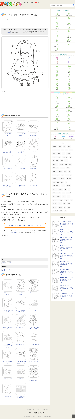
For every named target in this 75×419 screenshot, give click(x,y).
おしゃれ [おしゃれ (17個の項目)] (69, 178)
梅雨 (69, 33)
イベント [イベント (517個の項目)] (55, 146)
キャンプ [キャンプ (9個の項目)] (69, 192)
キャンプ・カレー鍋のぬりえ (34, 345)
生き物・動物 (69, 107)
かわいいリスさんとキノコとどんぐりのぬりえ (21, 362)
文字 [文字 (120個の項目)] (63, 153)
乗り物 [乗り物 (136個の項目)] (70, 150)
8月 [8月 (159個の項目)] (66, 150)
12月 (69, 89)
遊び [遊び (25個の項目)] (62, 175)
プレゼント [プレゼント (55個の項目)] (55, 164)
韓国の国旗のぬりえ (8, 378)
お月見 (57, 41)
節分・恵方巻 (69, 15)
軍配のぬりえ (8, 396)
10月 (69, 85)
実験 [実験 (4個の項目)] (64, 203)
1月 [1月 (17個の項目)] (58, 182)
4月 (69, 72)
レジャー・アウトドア (69, 124)
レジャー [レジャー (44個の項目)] (62, 167)
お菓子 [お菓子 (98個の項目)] (54, 157)
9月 (57, 85)
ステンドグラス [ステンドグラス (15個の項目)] (56, 185)
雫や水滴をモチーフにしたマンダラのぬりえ (34, 379)
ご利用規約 (54, 1)
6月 (69, 76)
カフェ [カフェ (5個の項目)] (54, 200)
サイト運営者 (72, 1)
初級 (3, 262)
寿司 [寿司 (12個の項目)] (59, 192)
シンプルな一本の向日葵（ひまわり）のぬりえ (34, 328)
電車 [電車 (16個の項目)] (62, 182)
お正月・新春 (57, 15)
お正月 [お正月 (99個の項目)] (68, 153)
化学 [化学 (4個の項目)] (69, 203)
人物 (57, 98)
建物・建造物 (57, 120)
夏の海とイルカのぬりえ (21, 168)
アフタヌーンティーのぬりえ (34, 362)
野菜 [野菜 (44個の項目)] (68, 167)
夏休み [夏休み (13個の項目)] (54, 192)
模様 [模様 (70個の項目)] (57, 160)
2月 (69, 68)
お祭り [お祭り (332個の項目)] (69, 146)
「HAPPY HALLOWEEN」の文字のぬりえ (8, 346)
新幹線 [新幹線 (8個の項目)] (58, 196)
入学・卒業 (69, 24)
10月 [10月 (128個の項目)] (59, 153)
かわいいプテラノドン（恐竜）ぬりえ (7, 186)
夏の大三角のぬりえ (33, 185)
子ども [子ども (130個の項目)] (54, 153)
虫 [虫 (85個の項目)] (53, 160)
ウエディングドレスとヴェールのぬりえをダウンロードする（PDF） (24, 225)
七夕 (57, 37)
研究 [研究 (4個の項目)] (60, 203)
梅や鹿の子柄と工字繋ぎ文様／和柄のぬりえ (21, 397)
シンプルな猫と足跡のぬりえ (8, 134)
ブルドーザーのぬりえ (33, 310)
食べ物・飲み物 (69, 98)
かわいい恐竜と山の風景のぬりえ (8, 311)
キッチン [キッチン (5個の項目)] (66, 200)
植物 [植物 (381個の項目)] (64, 146)
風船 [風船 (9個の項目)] (54, 196)
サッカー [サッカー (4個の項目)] (55, 203)
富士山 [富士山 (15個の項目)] (63, 185)
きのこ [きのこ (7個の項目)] (64, 196)
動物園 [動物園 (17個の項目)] (54, 178)
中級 (63, 138)
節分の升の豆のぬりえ (20, 327)
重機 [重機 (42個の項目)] (54, 171)
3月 (57, 72)
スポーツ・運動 (57, 124)
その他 (9, 262)
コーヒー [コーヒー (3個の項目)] (55, 207)
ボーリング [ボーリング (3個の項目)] (55, 210)
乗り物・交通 (69, 111)
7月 (57, 81)
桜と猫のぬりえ (33, 292)
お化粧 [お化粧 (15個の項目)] (60, 189)
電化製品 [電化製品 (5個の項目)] (60, 200)
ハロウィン (69, 46)
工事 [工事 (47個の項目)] (54, 167)
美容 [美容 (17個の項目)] (54, 182)
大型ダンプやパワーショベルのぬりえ (8, 293)
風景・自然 (57, 107)
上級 (71, 138)
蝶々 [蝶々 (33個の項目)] (54, 175)
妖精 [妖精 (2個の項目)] (65, 210)
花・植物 (57, 103)
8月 (69, 81)
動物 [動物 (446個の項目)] (60, 146)
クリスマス (57, 50)
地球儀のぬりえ (33, 168)
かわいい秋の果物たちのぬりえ (21, 293)
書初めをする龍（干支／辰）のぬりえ (21, 152)
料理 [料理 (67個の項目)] (62, 160)
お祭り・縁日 (69, 37)
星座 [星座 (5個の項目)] (71, 200)
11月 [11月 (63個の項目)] (66, 160)
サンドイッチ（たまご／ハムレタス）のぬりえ (8, 152)
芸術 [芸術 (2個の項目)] (61, 210)
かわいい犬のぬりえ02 (20, 344)
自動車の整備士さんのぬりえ (21, 379)
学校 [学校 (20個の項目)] (67, 175)
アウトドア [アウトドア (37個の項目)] (59, 171)
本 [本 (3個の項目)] (64, 207)
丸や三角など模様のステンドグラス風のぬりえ (21, 186)
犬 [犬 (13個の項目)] (69, 189)
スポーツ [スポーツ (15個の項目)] (55, 189)
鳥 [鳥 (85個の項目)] (70, 157)
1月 (57, 68)
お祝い (4, 270)
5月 (57, 76)
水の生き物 (57, 111)
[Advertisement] (27, 23)
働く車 (57, 116)
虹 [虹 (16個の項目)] (66, 182)
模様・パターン (57, 129)
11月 (57, 89)
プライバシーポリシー (63, 1)
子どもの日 (57, 28)
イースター (57, 24)
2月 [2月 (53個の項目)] (66, 164)
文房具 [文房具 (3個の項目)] (60, 207)
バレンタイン (57, 19)
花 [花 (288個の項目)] (58, 150)
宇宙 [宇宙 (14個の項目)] (65, 189)
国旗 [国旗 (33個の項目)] (70, 171)
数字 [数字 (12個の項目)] (63, 192)
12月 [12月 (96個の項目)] (59, 157)
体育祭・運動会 (57, 46)
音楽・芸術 (69, 120)
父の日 (57, 33)
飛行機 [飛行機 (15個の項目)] (68, 185)
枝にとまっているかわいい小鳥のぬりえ (34, 134)
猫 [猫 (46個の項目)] (57, 167)
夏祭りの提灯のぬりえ (33, 151)
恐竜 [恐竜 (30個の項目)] (58, 175)
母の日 (69, 28)
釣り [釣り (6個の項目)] (69, 196)
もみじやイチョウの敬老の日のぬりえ (21, 134)
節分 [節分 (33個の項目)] (65, 171)
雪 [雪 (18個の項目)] (70, 175)
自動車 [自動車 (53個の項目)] (61, 164)
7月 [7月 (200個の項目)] (62, 150)
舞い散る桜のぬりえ (8, 168)
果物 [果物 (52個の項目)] (70, 164)
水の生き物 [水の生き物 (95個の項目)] (65, 157)
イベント (11, 270)
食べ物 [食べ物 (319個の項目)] (54, 150)
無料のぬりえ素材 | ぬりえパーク (37, 413)
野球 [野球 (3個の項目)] (69, 207)
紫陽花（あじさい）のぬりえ (8, 328)
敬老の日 (69, 41)
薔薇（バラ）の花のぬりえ (8, 362)
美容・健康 (69, 116)
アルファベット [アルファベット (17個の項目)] (61, 178)
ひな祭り (69, 19)
